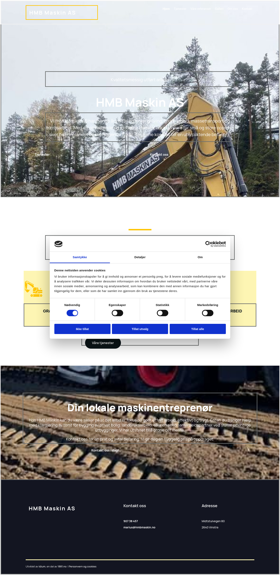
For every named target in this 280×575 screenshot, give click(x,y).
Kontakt (247, 8)
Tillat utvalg (140, 329)
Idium (42, 566)
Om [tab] (200, 257)
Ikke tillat (82, 329)
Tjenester (180, 8)
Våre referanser (201, 8)
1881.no (62, 566)
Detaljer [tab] (140, 257)
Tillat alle (197, 329)
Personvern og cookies (82, 566)
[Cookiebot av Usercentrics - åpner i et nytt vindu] (208, 244)
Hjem (166, 8)
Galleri (219, 8)
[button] (42, 154)
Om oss (233, 8)
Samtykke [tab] (80, 257)
